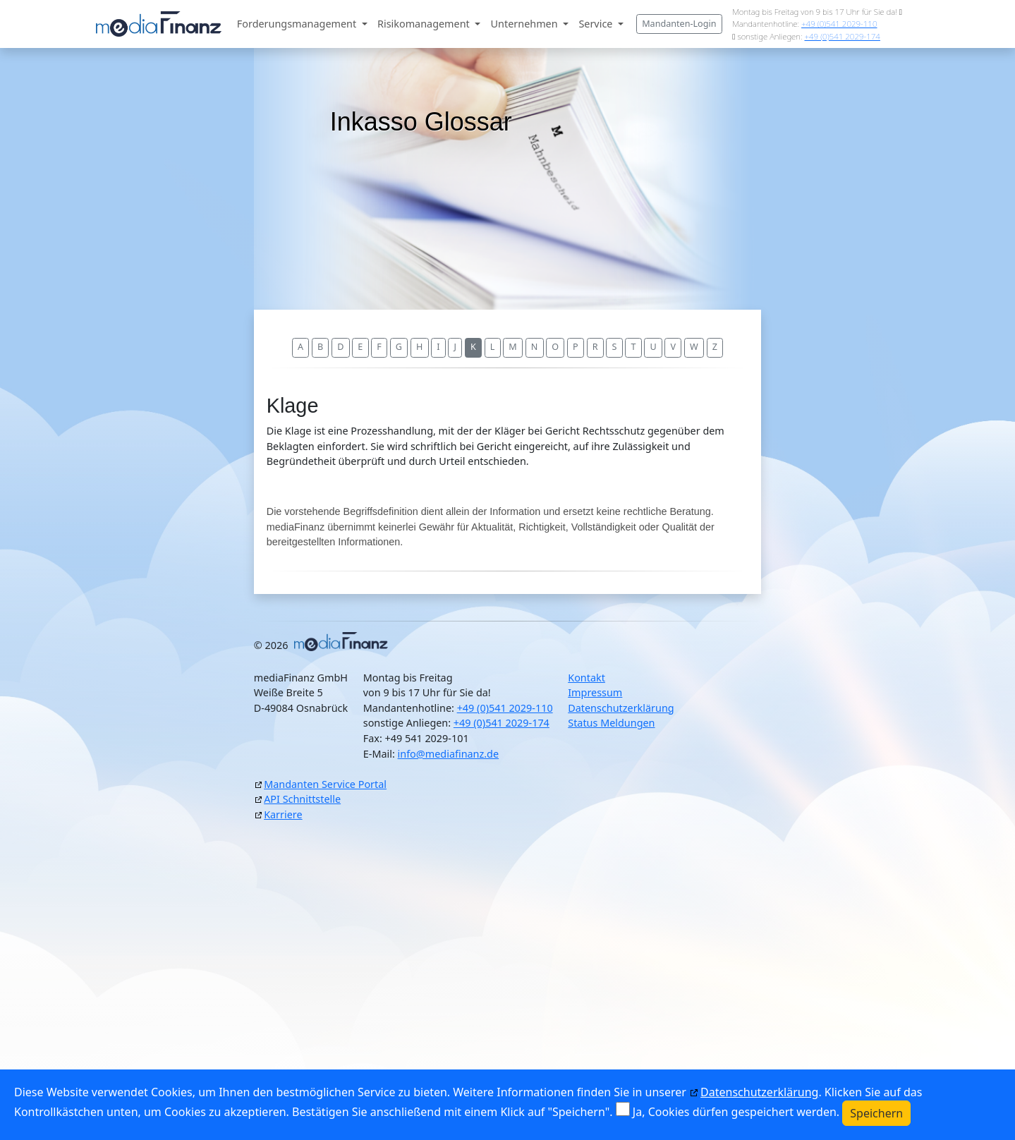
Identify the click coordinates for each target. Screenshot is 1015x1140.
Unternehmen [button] (526, 23)
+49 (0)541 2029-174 (842, 36)
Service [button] (596, 23)
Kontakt (586, 677)
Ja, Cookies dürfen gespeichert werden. (736, 1112)
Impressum (595, 692)
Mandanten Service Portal (325, 784)
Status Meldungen (611, 722)
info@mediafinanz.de (448, 753)
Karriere (283, 814)
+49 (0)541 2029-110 (839, 23)
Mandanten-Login (679, 24)
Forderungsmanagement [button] (298, 23)
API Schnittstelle (302, 799)
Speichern (876, 1113)
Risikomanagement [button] (425, 23)
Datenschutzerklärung (621, 708)
